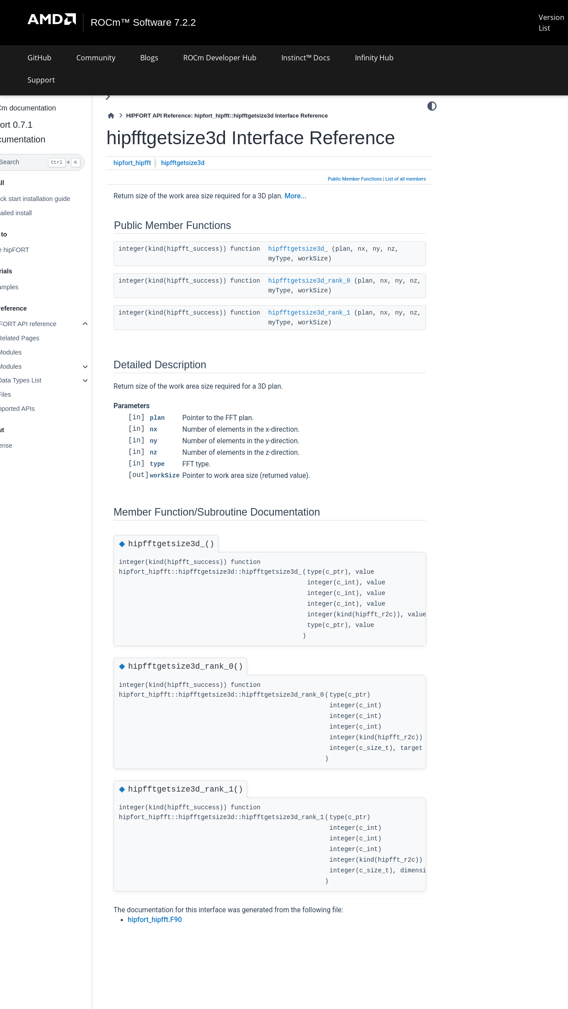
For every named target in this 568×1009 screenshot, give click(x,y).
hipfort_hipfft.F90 (176, 920)
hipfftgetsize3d (204, 163)
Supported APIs (34, 408)
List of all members (405, 179)
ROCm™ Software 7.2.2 (143, 22)
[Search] (56, 162)
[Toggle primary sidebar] (129, 96)
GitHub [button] (39, 58)
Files (25, 394)
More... (316, 196)
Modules (31, 352)
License (23, 445)
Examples (25, 287)
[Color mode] (432, 106)
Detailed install (32, 213)
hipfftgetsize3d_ (319, 248)
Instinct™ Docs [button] (305, 58)
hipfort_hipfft (153, 163)
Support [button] (41, 80)
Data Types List (41, 380)
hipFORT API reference (45, 323)
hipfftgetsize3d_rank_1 (331, 312)
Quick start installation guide (51, 198)
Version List (551, 22)
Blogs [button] (149, 58)
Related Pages (39, 338)
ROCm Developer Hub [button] (219, 58)
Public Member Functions (355, 179)
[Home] (132, 115)
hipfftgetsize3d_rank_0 (331, 280)
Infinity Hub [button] (374, 58)
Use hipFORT (31, 249)
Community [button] (95, 58)
